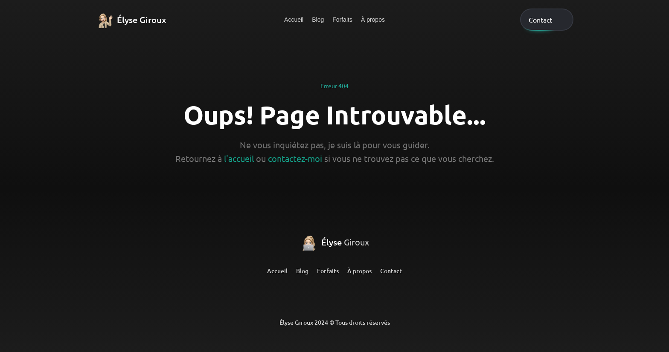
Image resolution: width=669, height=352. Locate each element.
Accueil (293, 19)
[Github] (334, 297)
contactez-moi (295, 158)
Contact (391, 271)
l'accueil (239, 158)
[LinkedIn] (301, 297)
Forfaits (342, 19)
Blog (318, 19)
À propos (373, 19)
